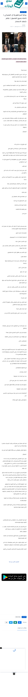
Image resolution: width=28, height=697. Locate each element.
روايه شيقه (23, 12)
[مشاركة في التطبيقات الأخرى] (6, 622)
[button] (20, 622)
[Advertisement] (14, 421)
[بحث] (2, 3)
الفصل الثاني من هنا (14, 562)
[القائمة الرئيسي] (26, 3)
